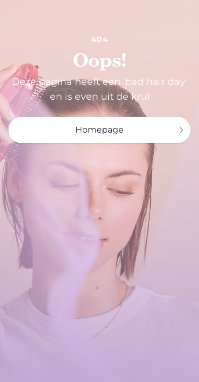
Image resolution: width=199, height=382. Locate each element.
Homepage (130, 130)
